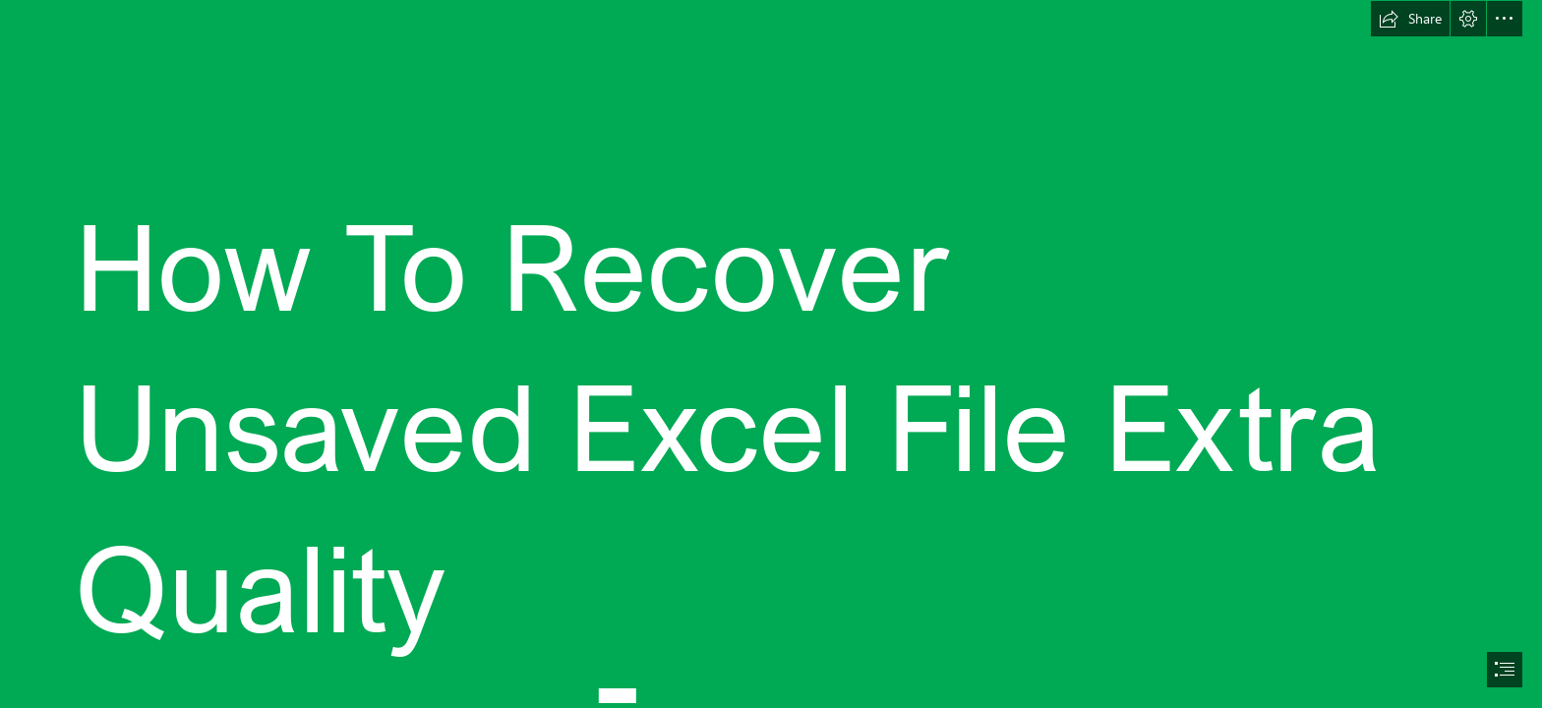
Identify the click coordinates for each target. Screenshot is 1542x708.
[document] (771, 354)
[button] (1410, 18)
